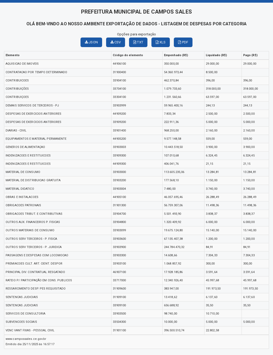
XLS (161, 42)
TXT (138, 42)
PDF (183, 42)
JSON (91, 42)
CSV (115, 42)
